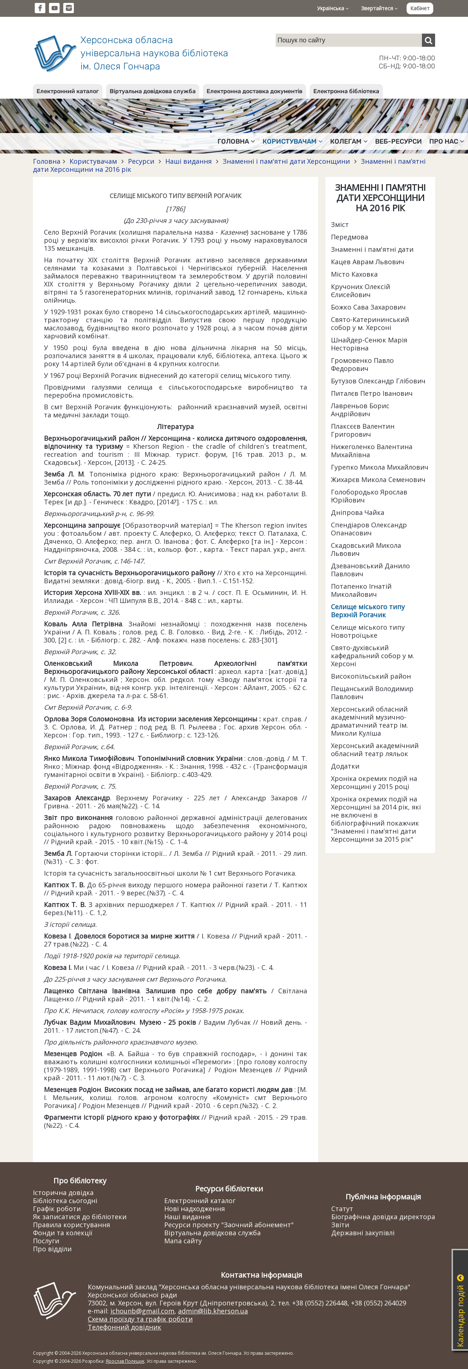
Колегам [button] (349, 141)
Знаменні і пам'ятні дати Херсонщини (286, 161)
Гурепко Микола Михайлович (380, 467)
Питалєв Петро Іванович (372, 393)
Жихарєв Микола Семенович (378, 479)
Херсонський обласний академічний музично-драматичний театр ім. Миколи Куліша (369, 721)
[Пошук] (428, 40)
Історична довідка (63, 1192)
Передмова (349, 237)
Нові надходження (194, 1208)
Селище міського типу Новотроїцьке (368, 631)
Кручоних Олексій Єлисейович (360, 290)
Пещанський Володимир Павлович (372, 692)
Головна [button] (236, 141)
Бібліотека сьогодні (65, 1200)
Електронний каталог (68, 91)
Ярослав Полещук (125, 1361)
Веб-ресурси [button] (398, 141)
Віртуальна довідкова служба (153, 91)
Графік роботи (57, 1208)
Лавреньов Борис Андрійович (360, 410)
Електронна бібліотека (346, 91)
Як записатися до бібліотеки (80, 1216)
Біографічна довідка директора (383, 1216)
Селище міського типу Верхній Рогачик (368, 611)
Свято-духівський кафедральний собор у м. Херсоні (372, 656)
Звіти (340, 1224)
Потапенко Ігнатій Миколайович (361, 590)
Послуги (46, 1240)
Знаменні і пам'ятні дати (372, 249)
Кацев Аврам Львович (367, 262)
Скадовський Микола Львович (366, 549)
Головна (46, 161)
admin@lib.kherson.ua (213, 1311)
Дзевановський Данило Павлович (370, 570)
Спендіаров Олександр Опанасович (369, 529)
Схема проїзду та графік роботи (140, 1319)
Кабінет (420, 8)
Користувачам (93, 161)
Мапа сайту (183, 1240)
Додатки (345, 766)
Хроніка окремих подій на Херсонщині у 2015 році (374, 782)
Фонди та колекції (63, 1232)
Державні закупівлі (363, 1232)
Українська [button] (333, 8)
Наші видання (188, 161)
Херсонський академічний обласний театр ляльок (375, 750)
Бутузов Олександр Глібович (378, 381)
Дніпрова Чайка (357, 512)
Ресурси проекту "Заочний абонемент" (229, 1224)
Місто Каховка (354, 274)
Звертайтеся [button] (379, 8)
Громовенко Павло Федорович (362, 364)
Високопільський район (371, 676)
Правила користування (71, 1224)
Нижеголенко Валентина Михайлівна (371, 451)
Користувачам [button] (293, 141)
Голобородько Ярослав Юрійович (369, 496)
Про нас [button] (446, 141)
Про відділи (52, 1248)
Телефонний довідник (124, 1327)
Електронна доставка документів (254, 91)
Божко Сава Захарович (368, 307)
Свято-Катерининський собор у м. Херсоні (370, 323)
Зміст (340, 224)
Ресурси (141, 161)
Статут (342, 1208)
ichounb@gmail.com (142, 1311)
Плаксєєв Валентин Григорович (363, 430)
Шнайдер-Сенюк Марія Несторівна (369, 344)
